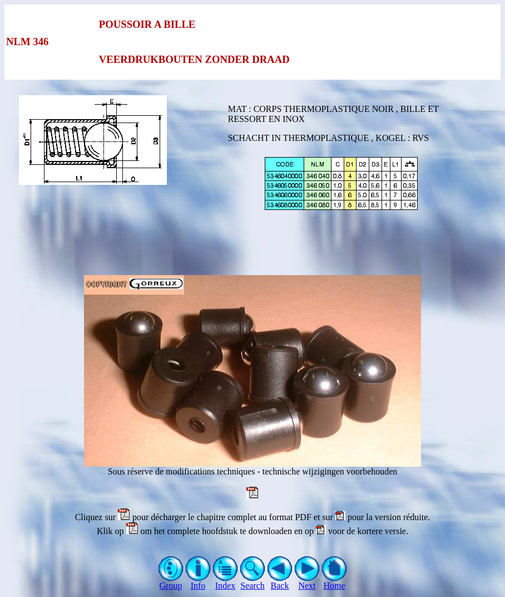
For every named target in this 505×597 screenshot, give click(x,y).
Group (171, 581)
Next (307, 581)
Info (198, 581)
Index (225, 581)
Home (334, 581)
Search (252, 581)
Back (280, 581)
